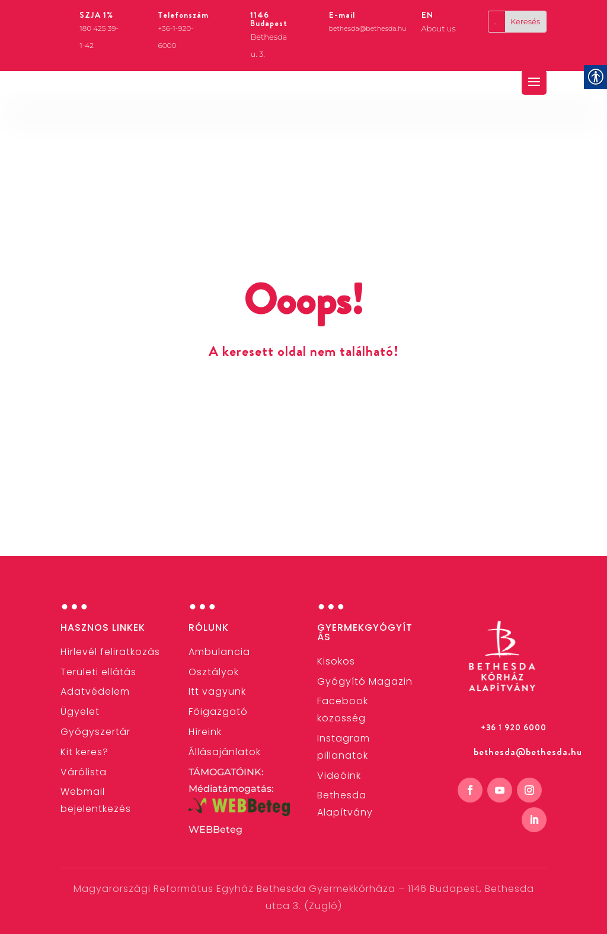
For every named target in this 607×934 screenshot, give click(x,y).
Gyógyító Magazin (365, 681)
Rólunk (209, 627)
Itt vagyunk (217, 691)
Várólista (83, 772)
